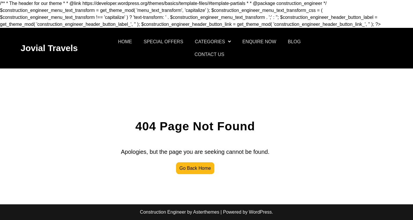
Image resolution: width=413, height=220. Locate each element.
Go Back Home (195, 168)
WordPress (260, 212)
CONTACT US (210, 54)
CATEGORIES (210, 41)
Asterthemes (206, 212)
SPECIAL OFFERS (163, 41)
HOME (125, 41)
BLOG (294, 41)
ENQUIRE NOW (259, 41)
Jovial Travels (49, 48)
